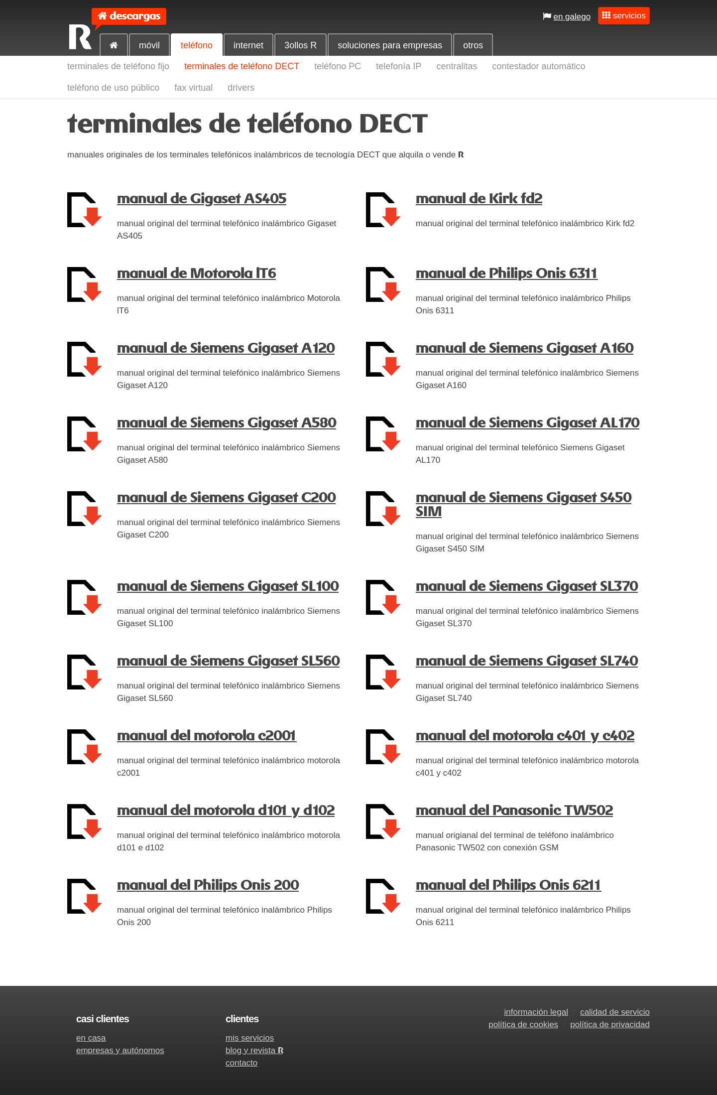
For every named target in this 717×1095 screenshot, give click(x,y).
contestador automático (538, 66)
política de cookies (523, 1024)
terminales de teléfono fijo (118, 66)
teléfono (197, 45)
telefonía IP (398, 66)
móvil (149, 45)
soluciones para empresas (390, 45)
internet (248, 45)
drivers (241, 88)
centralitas (456, 66)
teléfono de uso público (113, 88)
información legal (536, 1012)
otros (473, 45)
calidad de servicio (615, 1012)
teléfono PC (337, 66)
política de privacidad (610, 1024)
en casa (91, 1038)
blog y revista (254, 1050)
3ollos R (300, 45)
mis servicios (250, 1038)
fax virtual (193, 88)
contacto (241, 1063)
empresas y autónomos (120, 1050)
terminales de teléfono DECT (241, 66)
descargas (135, 16)
